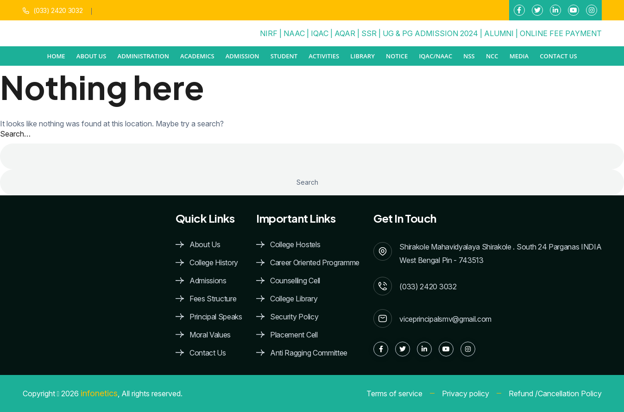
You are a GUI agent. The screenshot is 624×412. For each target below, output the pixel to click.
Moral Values (210, 335)
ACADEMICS (197, 56)
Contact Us (558, 56)
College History (213, 262)
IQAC (319, 33)
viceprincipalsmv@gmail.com (445, 319)
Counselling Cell (295, 280)
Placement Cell (294, 335)
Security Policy (294, 316)
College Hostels (295, 244)
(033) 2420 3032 (57, 10)
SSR (369, 33)
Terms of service (394, 393)
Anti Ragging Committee (308, 353)
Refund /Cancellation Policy (555, 393)
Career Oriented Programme (314, 262)
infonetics (99, 393)
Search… (15, 133)
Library (362, 56)
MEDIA (519, 56)
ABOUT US (91, 56)
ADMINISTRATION (143, 56)
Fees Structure (213, 298)
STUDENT (284, 56)
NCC (492, 56)
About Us (204, 244)
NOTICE (397, 56)
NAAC (294, 33)
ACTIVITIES (324, 56)
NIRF (268, 33)
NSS (468, 56)
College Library (293, 298)
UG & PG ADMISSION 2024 (430, 33)
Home (56, 56)
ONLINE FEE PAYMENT (561, 33)
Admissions (208, 280)
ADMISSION (242, 56)
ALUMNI (499, 33)
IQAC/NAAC (435, 56)
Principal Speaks (215, 316)
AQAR (344, 33)
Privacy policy (465, 393)
